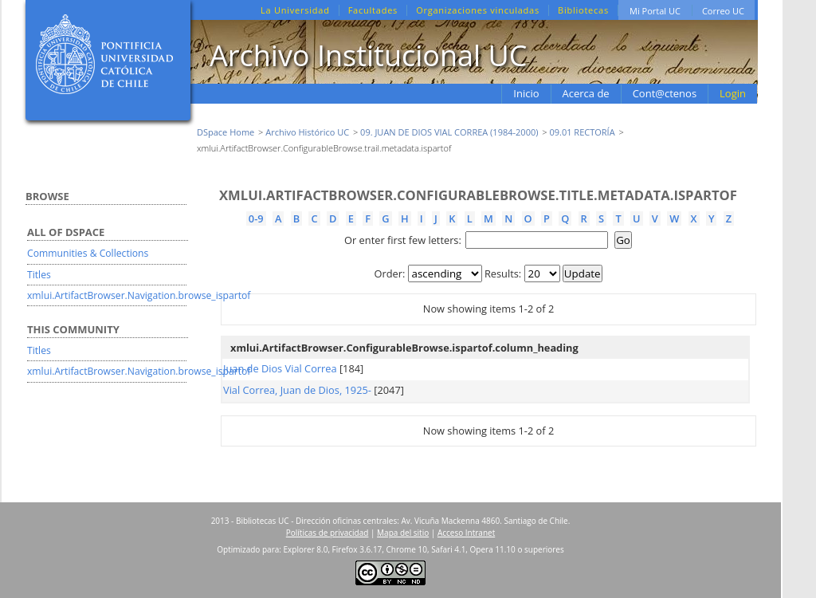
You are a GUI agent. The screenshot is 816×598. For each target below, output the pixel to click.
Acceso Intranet (466, 532)
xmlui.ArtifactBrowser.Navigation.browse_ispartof (138, 295)
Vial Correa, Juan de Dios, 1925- (297, 390)
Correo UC (723, 11)
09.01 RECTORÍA (581, 132)
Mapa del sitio (403, 532)
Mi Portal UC (655, 11)
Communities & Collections (87, 253)
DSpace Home (225, 132)
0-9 (256, 218)
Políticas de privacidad (327, 532)
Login (733, 93)
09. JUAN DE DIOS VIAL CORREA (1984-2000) (449, 132)
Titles (39, 274)
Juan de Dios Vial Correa (280, 368)
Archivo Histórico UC (307, 132)
